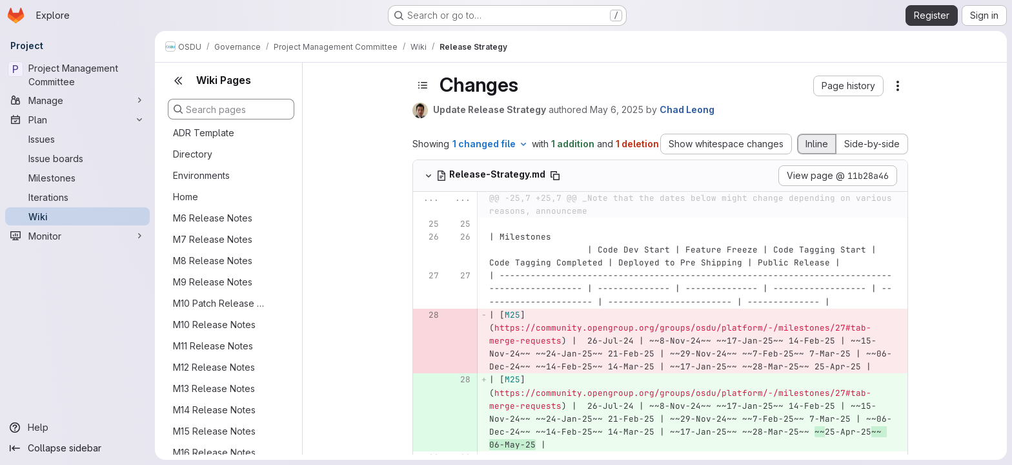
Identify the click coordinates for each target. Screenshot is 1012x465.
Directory (192, 154)
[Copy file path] (555, 175)
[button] (848, 86)
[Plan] (77, 119)
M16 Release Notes (214, 452)
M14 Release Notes (214, 409)
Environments (201, 175)
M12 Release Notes (214, 367)
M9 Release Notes (212, 281)
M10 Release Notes (214, 324)
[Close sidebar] (178, 80)
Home (185, 196)
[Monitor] (77, 236)
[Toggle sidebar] (422, 85)
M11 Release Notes (213, 345)
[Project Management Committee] (77, 75)
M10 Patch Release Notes (220, 303)
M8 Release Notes (212, 260)
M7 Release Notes (212, 239)
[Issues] (77, 139)
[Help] (77, 427)
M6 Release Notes (212, 217)
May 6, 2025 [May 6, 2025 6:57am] (616, 109)
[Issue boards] (77, 158)
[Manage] (77, 100)
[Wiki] (77, 216)
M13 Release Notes (214, 388)
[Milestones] (77, 178)
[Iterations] (77, 197)
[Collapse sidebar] (77, 448)
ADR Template (203, 132)
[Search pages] (231, 109)
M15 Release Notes (214, 431)
